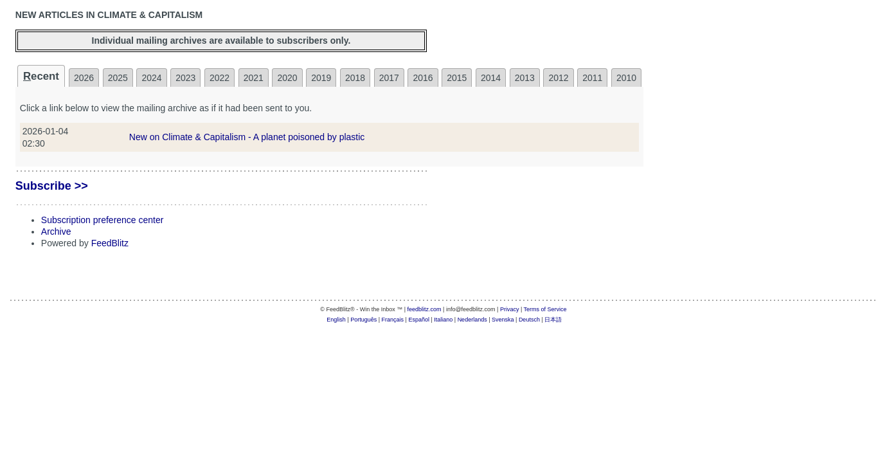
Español (418, 319)
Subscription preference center (102, 220)
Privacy (509, 309)
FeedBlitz (110, 243)
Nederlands (472, 319)
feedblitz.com (425, 309)
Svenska (503, 319)
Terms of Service (545, 309)
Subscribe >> (51, 185)
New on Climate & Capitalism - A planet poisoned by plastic (247, 137)
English (336, 319)
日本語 (553, 319)
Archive (56, 231)
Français (393, 319)
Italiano (443, 319)
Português (363, 319)
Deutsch (529, 319)
